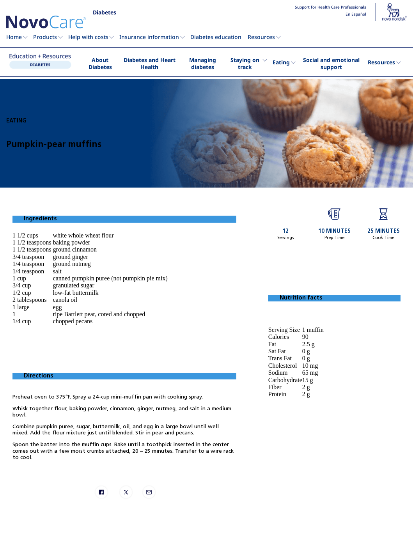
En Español (356, 14)
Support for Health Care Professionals (330, 7)
